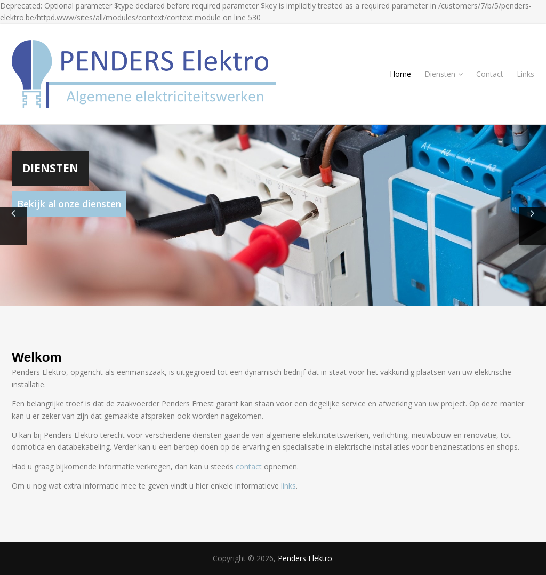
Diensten (443, 74)
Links (525, 74)
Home (400, 74)
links (288, 486)
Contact (489, 74)
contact (249, 466)
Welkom (37, 357)
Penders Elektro (305, 558)
